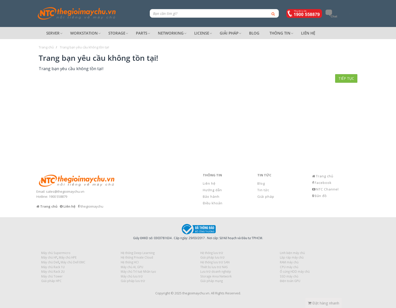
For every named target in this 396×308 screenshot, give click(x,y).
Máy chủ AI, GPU (132, 267)
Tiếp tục (346, 78)
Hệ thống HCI (130, 262)
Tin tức (263, 190)
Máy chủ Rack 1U (53, 267)
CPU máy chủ (289, 267)
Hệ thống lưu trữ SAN (215, 262)
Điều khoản (212, 203)
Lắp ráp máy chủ (292, 257)
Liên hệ (209, 183)
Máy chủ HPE (68, 257)
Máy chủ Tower (52, 276)
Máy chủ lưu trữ (132, 276)
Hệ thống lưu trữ (211, 253)
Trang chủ (324, 176)
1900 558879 (58, 196)
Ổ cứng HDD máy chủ (295, 271)
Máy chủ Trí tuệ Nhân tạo (138, 271)
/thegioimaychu (91, 206)
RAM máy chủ (289, 262)
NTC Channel (327, 189)
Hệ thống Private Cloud (137, 257)
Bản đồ (321, 195)
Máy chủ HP (49, 257)
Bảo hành (211, 196)
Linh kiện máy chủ (292, 253)
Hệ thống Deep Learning (138, 253)
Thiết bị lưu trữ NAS (214, 267)
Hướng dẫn (212, 190)
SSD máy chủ (289, 276)
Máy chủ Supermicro (55, 253)
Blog (261, 183)
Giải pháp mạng (211, 281)
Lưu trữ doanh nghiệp (215, 271)
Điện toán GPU (290, 281)
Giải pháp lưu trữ (133, 281)
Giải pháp (265, 196)
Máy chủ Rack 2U (53, 271)
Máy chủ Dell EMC (73, 262)
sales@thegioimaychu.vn (65, 191)
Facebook (323, 182)
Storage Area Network (216, 276)
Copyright (162, 293)
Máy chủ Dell (50, 262)
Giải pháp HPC (51, 281)
